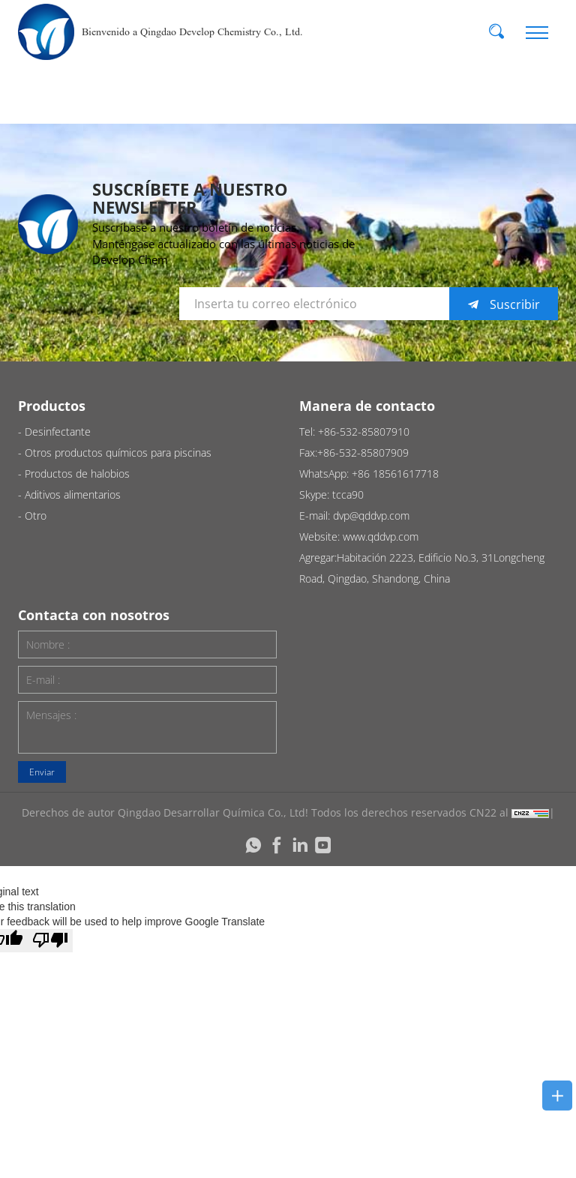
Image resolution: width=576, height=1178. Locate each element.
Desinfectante (58, 431)
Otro (35, 515)
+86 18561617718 (395, 473)
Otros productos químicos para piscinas (118, 452)
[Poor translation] (50, 940)
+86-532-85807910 (364, 431)
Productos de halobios (77, 473)
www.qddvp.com (380, 536)
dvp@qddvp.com (371, 515)
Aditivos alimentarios (73, 494)
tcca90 (348, 494)
